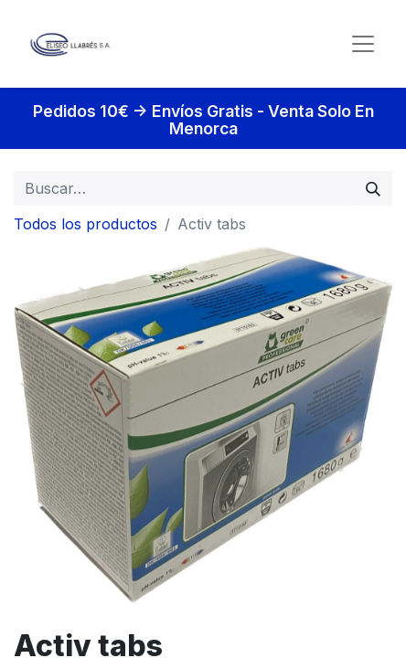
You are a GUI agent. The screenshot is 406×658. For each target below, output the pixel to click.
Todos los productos (85, 224)
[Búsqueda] (373, 188)
